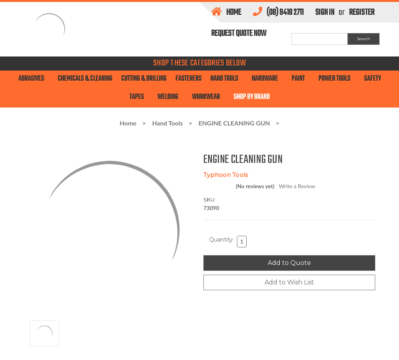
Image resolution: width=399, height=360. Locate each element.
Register (361, 12)
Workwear (208, 97)
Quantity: (221, 239)
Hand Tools (226, 79)
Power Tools (336, 79)
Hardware (267, 79)
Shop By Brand (251, 97)
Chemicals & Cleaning (85, 79)
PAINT (300, 79)
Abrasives (33, 79)
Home (226, 12)
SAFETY (372, 79)
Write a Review (297, 186)
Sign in (324, 12)
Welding (170, 97)
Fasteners (188, 79)
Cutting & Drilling (143, 79)
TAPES (138, 97)
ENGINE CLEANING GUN (234, 123)
